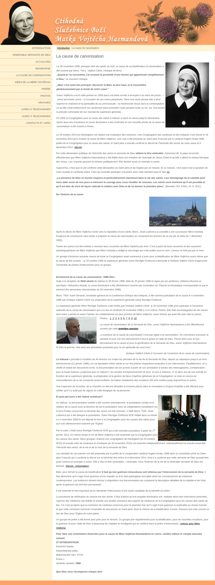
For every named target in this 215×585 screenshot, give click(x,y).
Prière (46, 88)
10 (135, 318)
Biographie (43, 68)
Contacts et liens (38, 123)
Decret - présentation (77, 466)
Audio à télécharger (36, 116)
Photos (45, 95)
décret (78, 147)
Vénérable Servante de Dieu (31, 54)
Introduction (41, 48)
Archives (44, 102)
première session (128, 328)
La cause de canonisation (33, 75)
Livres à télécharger (35, 109)
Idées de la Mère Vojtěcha (32, 82)
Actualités (43, 61)
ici (168, 172)
